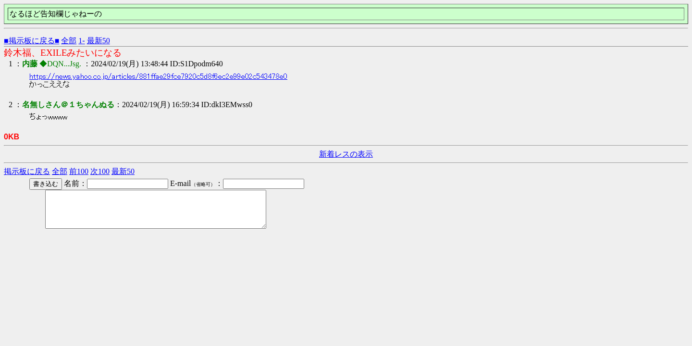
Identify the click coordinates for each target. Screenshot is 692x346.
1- (81, 41)
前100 (78, 171)
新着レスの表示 (346, 154)
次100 (100, 171)
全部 (68, 41)
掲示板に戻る (27, 171)
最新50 (98, 41)
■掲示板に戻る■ (31, 41)
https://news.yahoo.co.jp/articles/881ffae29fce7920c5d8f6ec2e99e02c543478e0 (158, 76)
